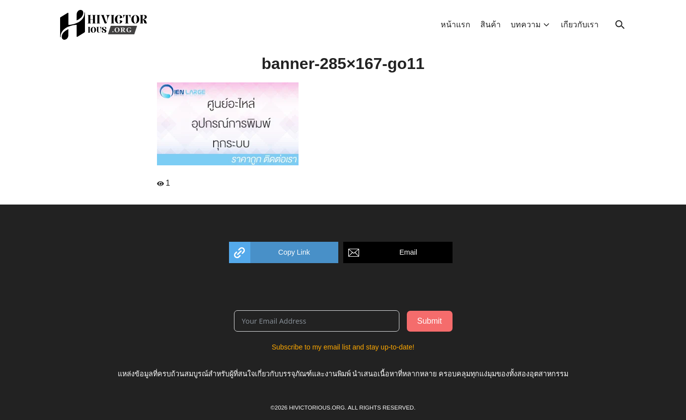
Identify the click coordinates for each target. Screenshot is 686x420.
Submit (429, 321)
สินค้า (490, 24)
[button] (283, 252)
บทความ (526, 24)
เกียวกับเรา (580, 24)
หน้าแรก (455, 24)
